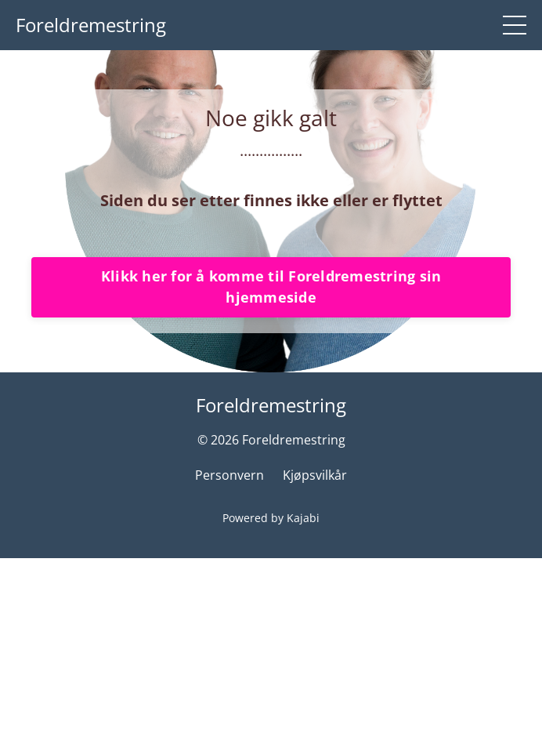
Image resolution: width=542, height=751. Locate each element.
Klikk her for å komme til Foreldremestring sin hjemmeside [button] (271, 476)
